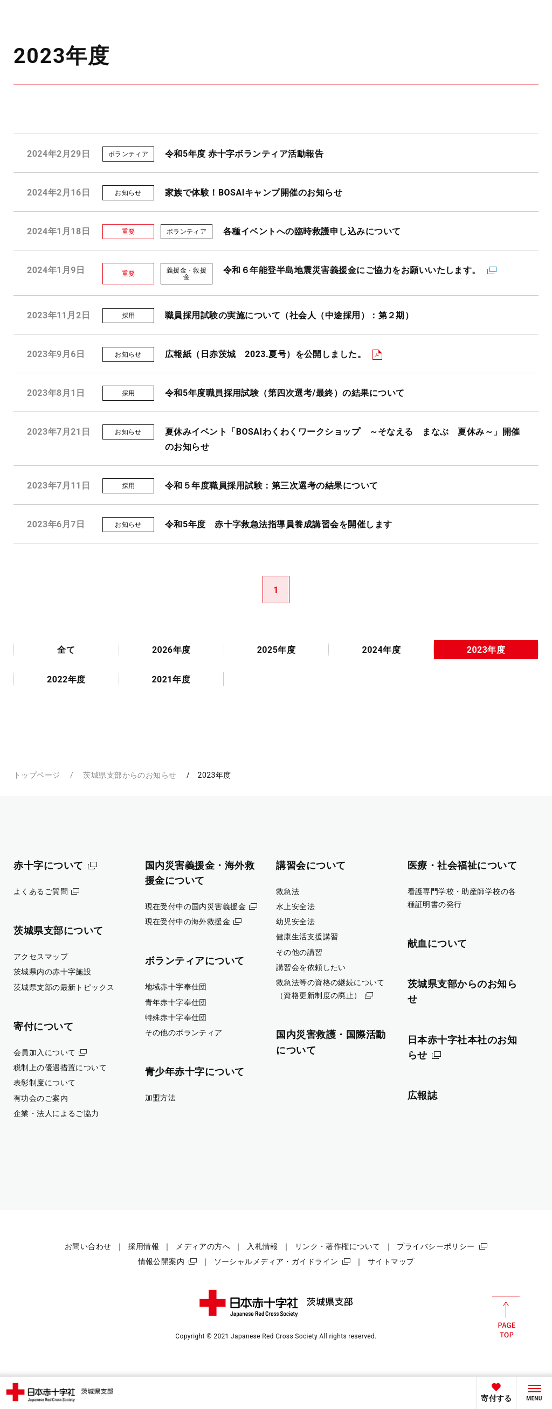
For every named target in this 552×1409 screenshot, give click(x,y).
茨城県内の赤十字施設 (52, 971)
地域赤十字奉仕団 (176, 986)
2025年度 (276, 650)
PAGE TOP (506, 1317)
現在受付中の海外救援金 (188, 921)
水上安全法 (295, 906)
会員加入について (44, 1052)
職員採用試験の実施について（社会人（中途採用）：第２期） (289, 315)
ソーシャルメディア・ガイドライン (276, 1261)
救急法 (287, 891)
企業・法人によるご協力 (56, 1113)
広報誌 (423, 1095)
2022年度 (66, 679)
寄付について (43, 1026)
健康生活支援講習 (307, 936)
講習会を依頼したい (311, 967)
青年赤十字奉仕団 (176, 1002)
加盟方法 (160, 1097)
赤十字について (48, 865)
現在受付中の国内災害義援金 (195, 906)
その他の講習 (299, 952)
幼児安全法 (295, 921)
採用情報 (143, 1246)
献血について (437, 943)
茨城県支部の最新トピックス (64, 987)
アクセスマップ (40, 956)
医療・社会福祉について (463, 865)
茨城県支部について (58, 930)
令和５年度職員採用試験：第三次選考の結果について (271, 485)
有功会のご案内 (40, 1098)
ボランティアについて (195, 960)
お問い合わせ (88, 1246)
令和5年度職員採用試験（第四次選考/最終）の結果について (285, 393)
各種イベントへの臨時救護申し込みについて (312, 231)
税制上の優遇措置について (60, 1067)
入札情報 (262, 1246)
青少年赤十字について (195, 1071)
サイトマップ (391, 1261)
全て (66, 650)
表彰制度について (44, 1082)
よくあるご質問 (40, 891)
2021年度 (170, 679)
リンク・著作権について (338, 1246)
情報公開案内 (161, 1261)
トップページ (36, 775)
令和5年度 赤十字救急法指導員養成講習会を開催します (278, 524)
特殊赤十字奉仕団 (176, 1017)
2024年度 (381, 650)
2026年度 (171, 650)
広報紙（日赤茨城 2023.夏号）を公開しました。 (265, 354)
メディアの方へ (203, 1246)
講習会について (311, 865)
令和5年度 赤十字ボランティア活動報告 (244, 154)
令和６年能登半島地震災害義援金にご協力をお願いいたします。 (352, 270)
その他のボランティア (184, 1032)
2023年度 (486, 650)
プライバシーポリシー (435, 1246)
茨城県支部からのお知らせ (129, 775)
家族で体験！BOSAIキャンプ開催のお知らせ (253, 192)
